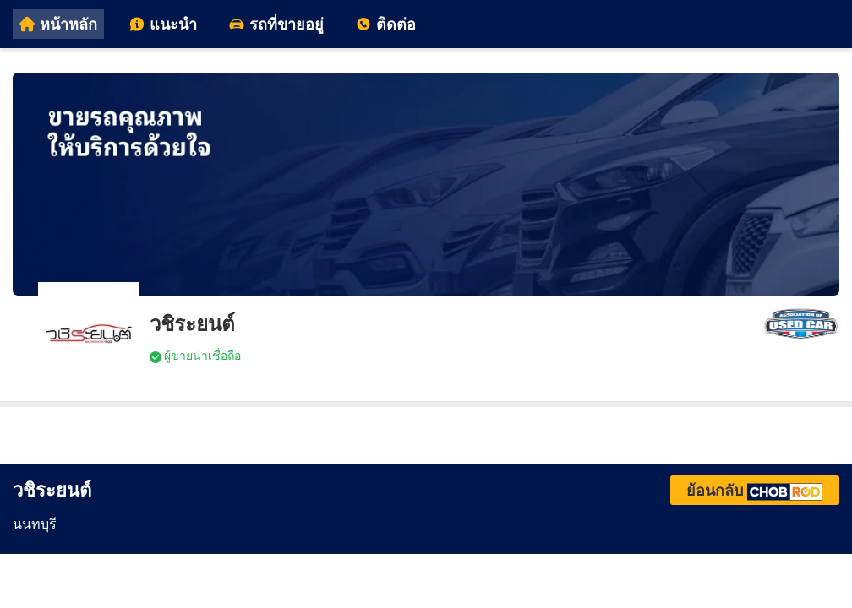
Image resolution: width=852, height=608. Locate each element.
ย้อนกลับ (754, 490)
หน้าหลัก (58, 24)
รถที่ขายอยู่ (276, 24)
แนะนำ (163, 24)
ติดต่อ (386, 24)
